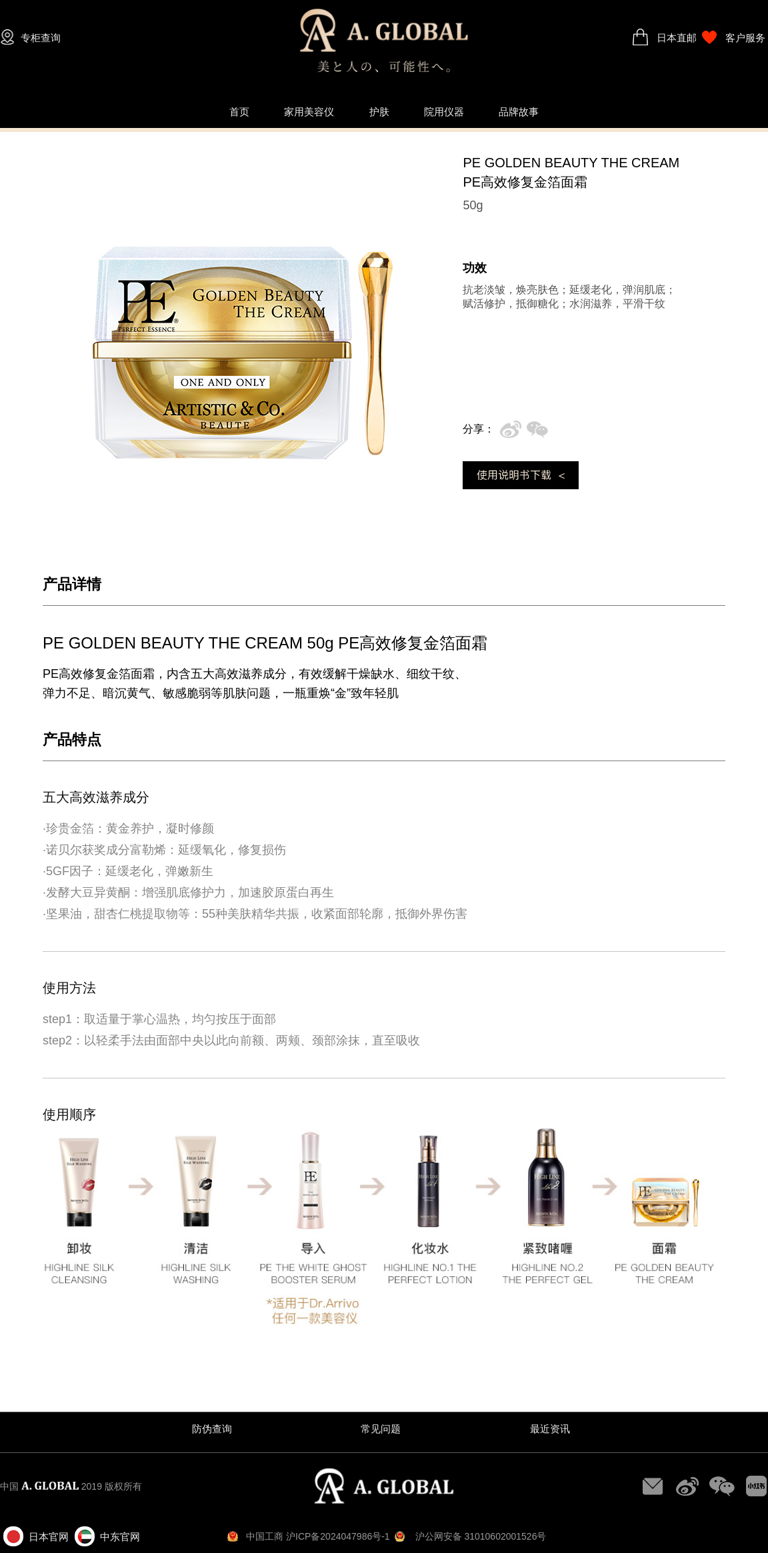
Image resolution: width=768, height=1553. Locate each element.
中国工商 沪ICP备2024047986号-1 (318, 1536)
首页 (239, 111)
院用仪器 (444, 111)
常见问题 (381, 1428)
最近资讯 (550, 1428)
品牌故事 (519, 111)
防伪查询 (212, 1428)
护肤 (379, 111)
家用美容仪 (309, 111)
